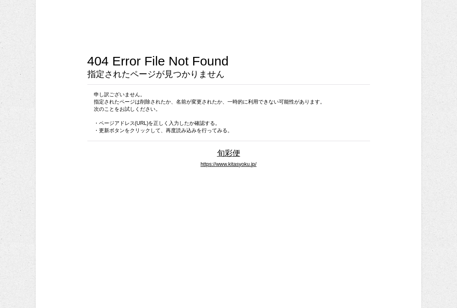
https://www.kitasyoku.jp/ (228, 164)
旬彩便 (228, 152)
